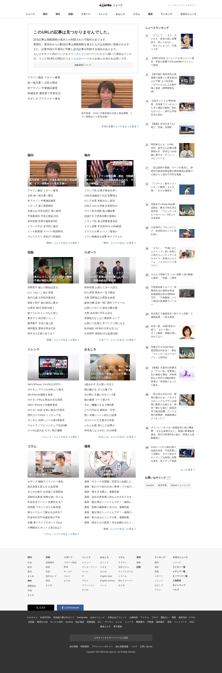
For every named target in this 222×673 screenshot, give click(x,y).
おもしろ (120, 14)
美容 (169, 622)
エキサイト (190, 5)
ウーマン (109, 622)
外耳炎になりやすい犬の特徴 (100, 430)
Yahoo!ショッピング (180, 485)
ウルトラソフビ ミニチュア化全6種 (47, 425)
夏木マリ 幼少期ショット (42, 318)
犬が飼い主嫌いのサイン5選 (100, 394)
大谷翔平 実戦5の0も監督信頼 (101, 333)
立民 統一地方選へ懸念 (40, 195)
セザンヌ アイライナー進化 (44, 98)
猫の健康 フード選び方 (97, 399)
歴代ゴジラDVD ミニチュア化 (44, 415)
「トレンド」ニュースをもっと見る (59, 436)
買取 (174, 617)
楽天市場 (162, 485)
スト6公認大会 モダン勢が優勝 (45, 430)
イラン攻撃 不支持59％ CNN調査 (102, 226)
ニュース (30, 14)
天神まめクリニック (117, 617)
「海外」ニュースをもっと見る (118, 243)
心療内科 (133, 617)
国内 (45, 14)
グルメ (85, 580)
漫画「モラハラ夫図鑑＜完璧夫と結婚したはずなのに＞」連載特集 (110, 481)
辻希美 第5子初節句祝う (41, 307)
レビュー (86, 562)
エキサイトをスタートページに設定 (111, 637)
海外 (58, 14)
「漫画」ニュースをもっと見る (118, 528)
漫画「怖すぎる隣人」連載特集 (101, 491)
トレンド (103, 14)
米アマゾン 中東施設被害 (43, 88)
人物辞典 (177, 580)
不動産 (150, 622)
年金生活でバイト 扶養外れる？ (45, 502)
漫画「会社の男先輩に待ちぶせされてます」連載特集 (110, 496)
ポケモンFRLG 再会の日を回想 (45, 399)
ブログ (155, 617)
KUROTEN (45, 617)
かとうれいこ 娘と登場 (40, 292)
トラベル (122, 576)
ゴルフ (67, 576)
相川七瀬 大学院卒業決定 (42, 297)
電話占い (165, 617)
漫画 (150, 14)
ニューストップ (175, 5)
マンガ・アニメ (89, 567)
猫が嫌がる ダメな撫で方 (98, 389)
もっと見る (187, 469)
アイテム (144, 617)
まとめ (31, 576)
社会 (30, 562)
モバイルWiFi (56, 622)
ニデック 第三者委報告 (40, 205)
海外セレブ (51, 576)
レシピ (119, 622)
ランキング (166, 14)
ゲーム (85, 571)
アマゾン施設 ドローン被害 (44, 77)
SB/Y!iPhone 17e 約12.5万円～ (45, 384)
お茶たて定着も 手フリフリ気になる (104, 323)
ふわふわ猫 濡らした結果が (99, 425)
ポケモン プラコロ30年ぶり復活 (45, 389)
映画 (48, 567)
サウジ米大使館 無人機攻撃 (99, 210)
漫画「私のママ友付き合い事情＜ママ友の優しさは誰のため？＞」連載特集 (110, 486)
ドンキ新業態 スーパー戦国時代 (45, 231)
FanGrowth (82, 617)
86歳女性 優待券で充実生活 (44, 93)
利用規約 (84, 646)
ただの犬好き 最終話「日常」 (100, 410)
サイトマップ (179, 585)
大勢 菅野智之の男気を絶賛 (99, 297)
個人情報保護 (121, 646)
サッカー (68, 571)
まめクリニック (97, 617)
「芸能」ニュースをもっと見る (61, 339)
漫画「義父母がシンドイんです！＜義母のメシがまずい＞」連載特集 (110, 512)
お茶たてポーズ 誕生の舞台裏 (100, 307)
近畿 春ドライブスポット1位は (45, 522)
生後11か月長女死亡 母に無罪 (44, 210)
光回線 (31, 622)
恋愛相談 (91, 622)
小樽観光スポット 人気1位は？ (45, 527)
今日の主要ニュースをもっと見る (119, 126)
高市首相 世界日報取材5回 (42, 221)
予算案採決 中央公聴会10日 (43, 216)
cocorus (69, 622)
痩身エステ (105, 626)
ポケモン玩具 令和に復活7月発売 (46, 410)
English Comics (107, 580)
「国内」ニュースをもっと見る (61, 243)
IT (83, 576)
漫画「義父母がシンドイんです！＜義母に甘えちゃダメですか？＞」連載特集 (110, 502)
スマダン (122, 562)
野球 (66, 567)
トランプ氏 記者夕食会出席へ (100, 190)
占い (100, 622)
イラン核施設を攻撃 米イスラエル (103, 236)
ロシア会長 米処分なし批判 (99, 200)
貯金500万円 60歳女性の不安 (44, 517)
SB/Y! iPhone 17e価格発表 (42, 404)
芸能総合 (50, 562)
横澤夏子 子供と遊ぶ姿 (40, 323)
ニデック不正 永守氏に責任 (43, 226)
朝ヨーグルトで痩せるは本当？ (45, 512)
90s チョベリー (125, 580)
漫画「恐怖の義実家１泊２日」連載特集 (106, 507)
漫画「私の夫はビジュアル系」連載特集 (106, 517)
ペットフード (180, 622)
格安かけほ (42, 622)
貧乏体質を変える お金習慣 (43, 486)
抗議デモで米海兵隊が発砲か (100, 216)
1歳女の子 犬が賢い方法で (99, 384)
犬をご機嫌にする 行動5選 (99, 404)
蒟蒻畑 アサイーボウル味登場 (44, 507)
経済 (30, 567)
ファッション (88, 585)
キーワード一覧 (180, 576)
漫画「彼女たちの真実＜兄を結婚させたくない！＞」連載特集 (110, 522)
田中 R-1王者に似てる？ (41, 333)
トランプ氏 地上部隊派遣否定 (100, 221)
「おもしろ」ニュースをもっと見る (116, 436)
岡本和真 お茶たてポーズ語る (100, 287)
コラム (136, 14)
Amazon (150, 485)
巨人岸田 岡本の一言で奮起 (99, 292)
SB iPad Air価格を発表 (40, 394)
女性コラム (123, 567)
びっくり (104, 562)
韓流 (48, 580)
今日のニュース (188, 14)
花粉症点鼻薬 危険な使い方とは (45, 496)
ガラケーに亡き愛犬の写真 (99, 420)
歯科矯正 (160, 622)
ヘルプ (176, 589)
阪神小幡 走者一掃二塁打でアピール (104, 302)
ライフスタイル (125, 571)
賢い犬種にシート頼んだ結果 (100, 415)
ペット (103, 585)
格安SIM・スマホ (187, 617)
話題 (138, 567)
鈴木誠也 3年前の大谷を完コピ (101, 328)
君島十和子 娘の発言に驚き (43, 302)
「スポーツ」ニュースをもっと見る (116, 339)
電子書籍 (117, 626)
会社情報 (73, 646)
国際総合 (32, 586)
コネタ (103, 567)
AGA (192, 622)
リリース (177, 562)
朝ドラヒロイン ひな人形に (43, 313)
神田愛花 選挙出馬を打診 (42, 328)
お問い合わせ (146, 646)
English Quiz (106, 576)
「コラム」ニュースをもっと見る (60, 534)
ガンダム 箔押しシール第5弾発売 (46, 420)
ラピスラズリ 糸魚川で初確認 (44, 236)
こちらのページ (80, 58)
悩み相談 (80, 622)
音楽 (48, 571)
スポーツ (85, 14)
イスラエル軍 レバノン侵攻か (100, 231)
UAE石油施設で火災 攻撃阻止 (101, 195)
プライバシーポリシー (102, 646)
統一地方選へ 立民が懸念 (43, 82)
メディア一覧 (179, 571)
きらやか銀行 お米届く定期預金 (45, 491)
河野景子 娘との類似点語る (43, 287)
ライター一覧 (179, 567)
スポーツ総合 (70, 562)
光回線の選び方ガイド (63, 617)
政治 (30, 571)
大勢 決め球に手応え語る (98, 313)
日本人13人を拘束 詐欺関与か (101, 205)
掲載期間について (83, 65)
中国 (30, 590)
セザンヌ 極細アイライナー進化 (45, 481)
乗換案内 (140, 622)
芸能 (70, 14)
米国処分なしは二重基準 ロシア (102, 318)
